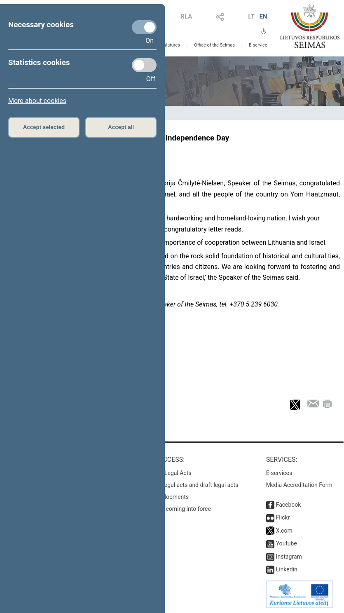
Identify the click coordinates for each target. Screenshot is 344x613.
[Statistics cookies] (144, 65)
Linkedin (286, 569)
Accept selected (44, 127)
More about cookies (37, 101)
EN (263, 16)
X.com (284, 530)
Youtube (286, 543)
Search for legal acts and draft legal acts (187, 485)
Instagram (289, 556)
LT (251, 16)
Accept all (121, 127)
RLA (186, 16)
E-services (279, 473)
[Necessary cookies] (144, 27)
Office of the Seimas (214, 45)
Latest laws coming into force (173, 508)
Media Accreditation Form (299, 485)
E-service (258, 45)
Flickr (283, 517)
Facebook (288, 504)
